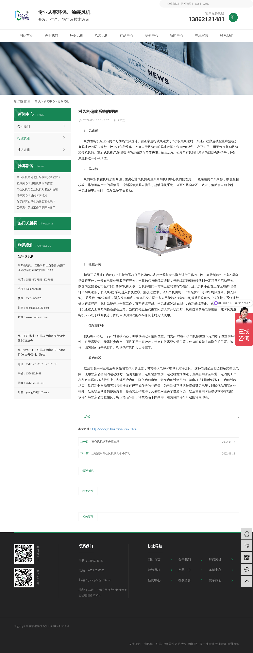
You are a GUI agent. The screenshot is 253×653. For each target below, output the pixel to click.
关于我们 (184, 559)
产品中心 (184, 570)
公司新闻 (23, 126)
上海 (165, 643)
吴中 (202, 643)
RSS (197, 3)
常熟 (177, 643)
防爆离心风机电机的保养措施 (35, 183)
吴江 (196, 643)
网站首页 (154, 559)
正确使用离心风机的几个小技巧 (111, 453)
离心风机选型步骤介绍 (105, 441)
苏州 (171, 643)
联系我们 (215, 580)
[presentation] (80, 500)
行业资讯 (63, 101)
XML (206, 3)
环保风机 (215, 559)
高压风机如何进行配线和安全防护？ (39, 177)
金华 (236, 643)
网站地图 (186, 3)
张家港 (210, 643)
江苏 (159, 643)
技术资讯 (23, 150)
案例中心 (215, 570)
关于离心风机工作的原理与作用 (36, 207)
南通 (230, 643)
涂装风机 (154, 570)
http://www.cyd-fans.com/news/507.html (114, 429)
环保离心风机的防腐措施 (32, 195)
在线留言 (184, 580)
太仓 (184, 643)
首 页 (38, 101)
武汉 (224, 643)
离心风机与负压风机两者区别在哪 (37, 189)
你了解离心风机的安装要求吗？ (36, 201)
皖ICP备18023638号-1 (56, 626)
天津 (218, 643)
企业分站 (172, 3)
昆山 (190, 643)
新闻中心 (49, 101)
